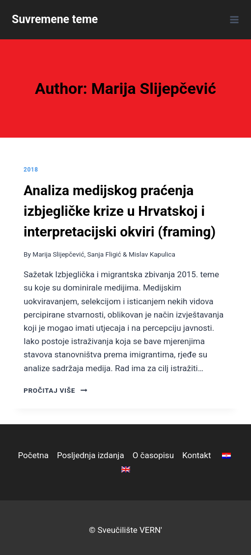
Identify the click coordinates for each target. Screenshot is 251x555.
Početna (33, 455)
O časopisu (153, 455)
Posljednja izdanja (90, 455)
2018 (31, 169)
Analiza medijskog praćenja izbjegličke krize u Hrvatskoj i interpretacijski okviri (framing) (120, 211)
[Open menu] (232, 19)
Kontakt (196, 455)
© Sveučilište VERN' (125, 530)
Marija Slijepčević (58, 254)
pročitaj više (55, 390)
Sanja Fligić (104, 254)
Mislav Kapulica (152, 254)
